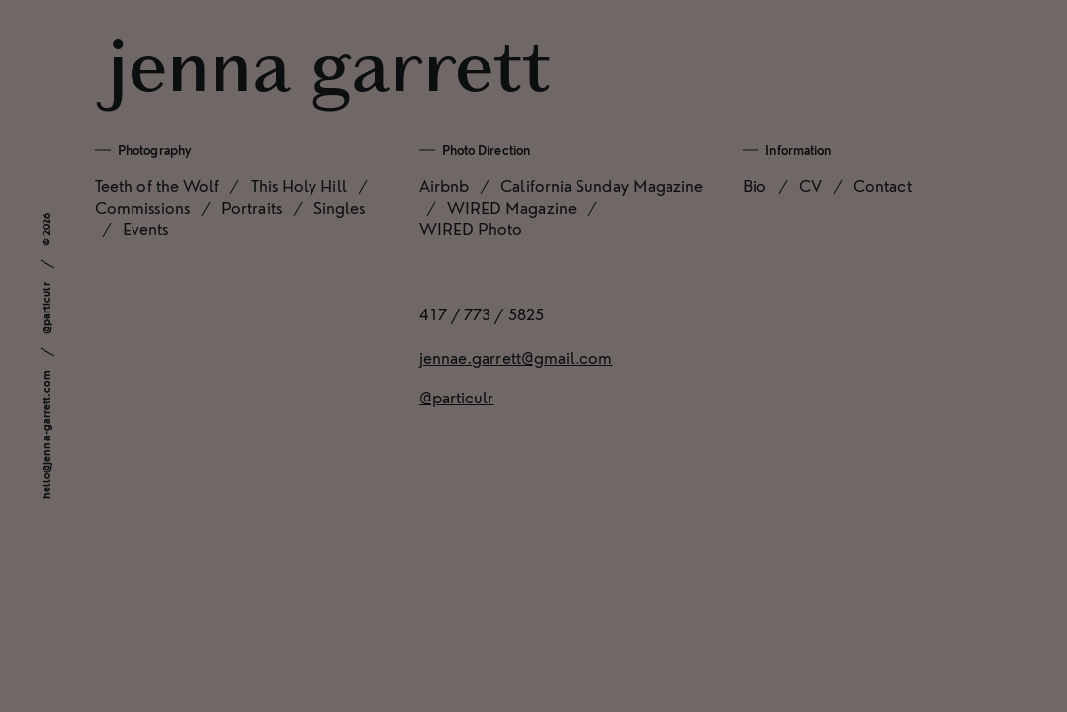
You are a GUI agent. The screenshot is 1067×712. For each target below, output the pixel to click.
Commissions (142, 208)
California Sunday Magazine (601, 186)
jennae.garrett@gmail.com (516, 358)
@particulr (47, 308)
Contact (882, 186)
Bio (754, 186)
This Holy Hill (299, 186)
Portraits (252, 208)
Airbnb (444, 186)
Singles (339, 208)
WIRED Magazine (512, 208)
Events (145, 230)
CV (810, 186)
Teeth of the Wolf (157, 186)
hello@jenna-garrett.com (47, 434)
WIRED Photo (471, 230)
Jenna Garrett (329, 71)
